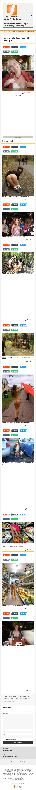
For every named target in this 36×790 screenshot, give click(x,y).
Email (5, 734)
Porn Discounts (10, 32)
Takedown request (19, 779)
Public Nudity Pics (9, 702)
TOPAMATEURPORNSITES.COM (18, 31)
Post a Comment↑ (27, 92)
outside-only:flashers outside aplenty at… (16, 696)
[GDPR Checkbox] (3, 739)
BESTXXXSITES (9, 31)
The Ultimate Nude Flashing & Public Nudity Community (15, 24)
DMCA (19, 778)
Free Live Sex (22, 32)
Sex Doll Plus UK (28, 32)
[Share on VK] (6, 51)
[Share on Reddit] (6, 47)
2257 (16, 778)
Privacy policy (25, 778)
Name (4, 730)
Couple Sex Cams (18, 137)
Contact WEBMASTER (8, 778)
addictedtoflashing (21, 698)
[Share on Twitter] (23, 47)
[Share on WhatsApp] (14, 51)
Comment (6, 713)
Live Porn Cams (16, 32)
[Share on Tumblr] (14, 47)
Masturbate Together (30, 31)
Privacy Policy (13, 739)
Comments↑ (28, 199)
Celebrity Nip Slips (19, 762)
